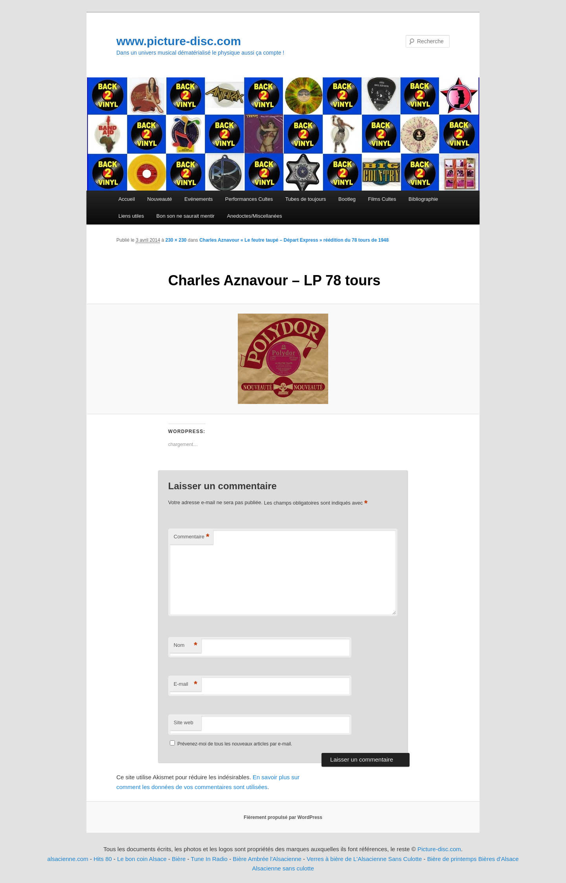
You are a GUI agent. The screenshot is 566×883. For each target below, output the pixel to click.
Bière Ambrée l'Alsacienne (267, 858)
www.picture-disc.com (178, 41)
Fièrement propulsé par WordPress (283, 817)
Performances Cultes (249, 199)
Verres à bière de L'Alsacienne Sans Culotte (364, 858)
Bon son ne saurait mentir (185, 216)
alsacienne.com (67, 858)
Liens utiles (131, 216)
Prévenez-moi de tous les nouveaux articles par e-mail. (234, 744)
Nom (185, 645)
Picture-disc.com (439, 849)
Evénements (198, 199)
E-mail (185, 684)
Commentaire (191, 537)
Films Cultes (382, 199)
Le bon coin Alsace (142, 858)
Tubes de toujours (305, 199)
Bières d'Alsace (498, 858)
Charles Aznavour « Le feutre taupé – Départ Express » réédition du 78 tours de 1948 (294, 240)
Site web (183, 722)
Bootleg (347, 199)
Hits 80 (103, 858)
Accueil (126, 199)
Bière (179, 858)
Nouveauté (159, 199)
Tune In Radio (210, 858)
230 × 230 (176, 240)
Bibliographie (423, 199)
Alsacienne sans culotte (283, 868)
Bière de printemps (452, 858)
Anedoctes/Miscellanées (254, 216)
